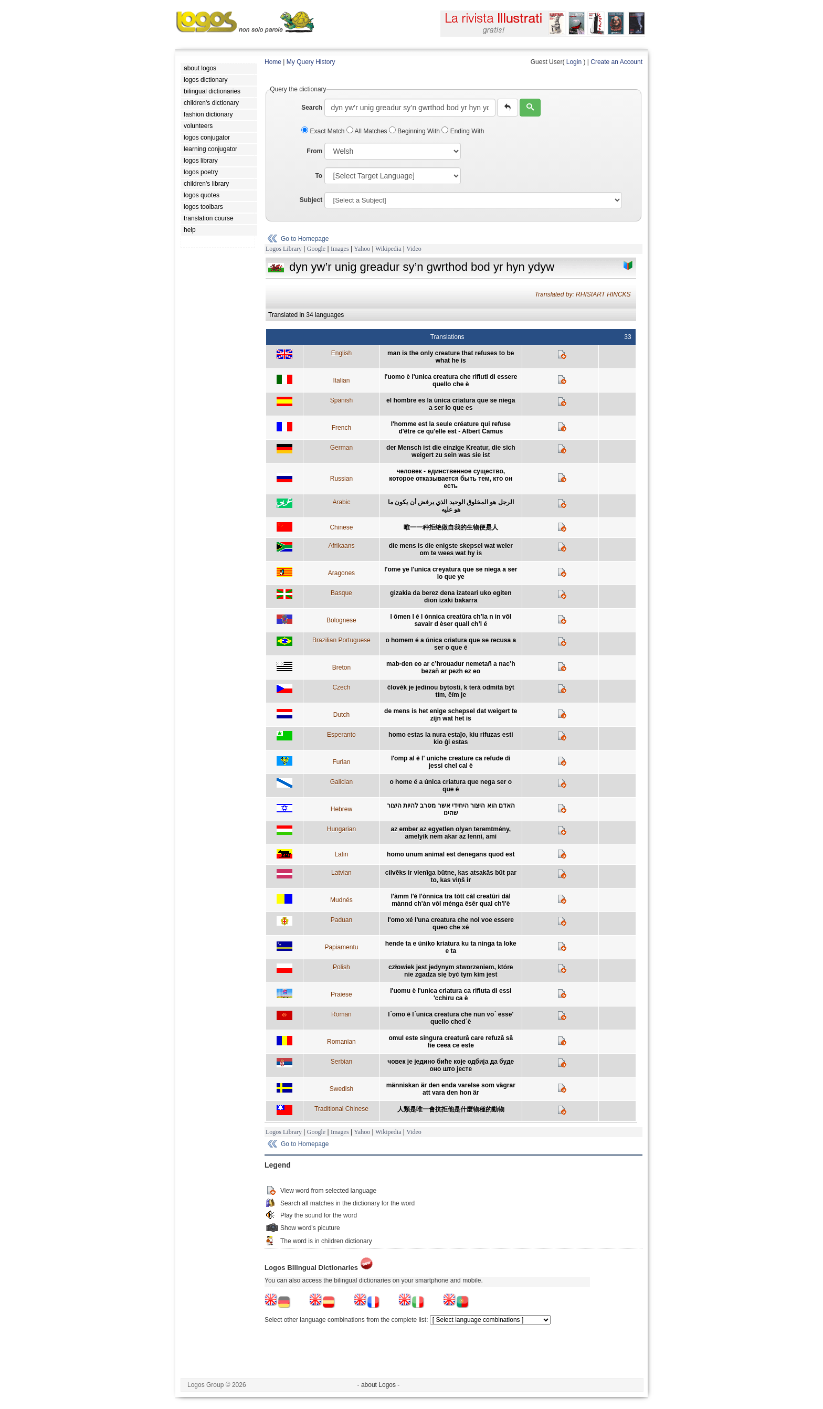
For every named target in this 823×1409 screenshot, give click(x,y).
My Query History (311, 62)
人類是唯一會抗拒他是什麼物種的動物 (450, 1109)
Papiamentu (341, 947)
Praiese (341, 994)
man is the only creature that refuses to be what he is (450, 356)
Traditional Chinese (341, 1109)
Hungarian (341, 829)
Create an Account (616, 62)
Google (316, 248)
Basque (341, 593)
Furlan (341, 762)
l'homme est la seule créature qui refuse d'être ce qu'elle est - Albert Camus (451, 427)
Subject (311, 200)
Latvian (341, 872)
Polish (341, 967)
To (318, 175)
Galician (341, 782)
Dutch (341, 714)
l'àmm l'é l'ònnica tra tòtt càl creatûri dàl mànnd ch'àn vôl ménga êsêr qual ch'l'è (451, 900)
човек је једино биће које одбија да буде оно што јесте (450, 1065)
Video (413, 248)
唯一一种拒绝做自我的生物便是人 (451, 527)
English (341, 353)
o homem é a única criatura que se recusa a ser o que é (450, 644)
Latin (341, 854)
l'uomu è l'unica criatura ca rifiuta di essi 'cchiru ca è (450, 994)
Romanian (341, 1041)
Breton (341, 667)
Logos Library (284, 248)
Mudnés (341, 900)
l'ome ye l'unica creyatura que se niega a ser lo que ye (450, 573)
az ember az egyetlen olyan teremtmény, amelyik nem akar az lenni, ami (451, 832)
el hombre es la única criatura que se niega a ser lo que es (450, 404)
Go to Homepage (305, 238)
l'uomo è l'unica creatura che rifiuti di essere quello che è (450, 380)
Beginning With (415, 131)
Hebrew (341, 809)
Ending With (462, 131)
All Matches (367, 131)
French (341, 427)
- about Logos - (378, 1385)
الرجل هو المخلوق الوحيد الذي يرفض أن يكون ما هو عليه (451, 506)
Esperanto (341, 734)
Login (574, 62)
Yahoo (362, 248)
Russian (341, 478)
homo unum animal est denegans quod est (450, 854)
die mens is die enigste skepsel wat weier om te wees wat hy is (451, 549)
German (341, 447)
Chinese (341, 527)
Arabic (341, 502)
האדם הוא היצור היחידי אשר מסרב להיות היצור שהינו (451, 809)
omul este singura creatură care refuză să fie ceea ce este (450, 1041)
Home (273, 62)
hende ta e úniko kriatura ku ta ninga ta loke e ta (450, 947)
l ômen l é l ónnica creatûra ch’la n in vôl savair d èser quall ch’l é (450, 620)
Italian (341, 380)
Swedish (341, 1089)
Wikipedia (388, 248)
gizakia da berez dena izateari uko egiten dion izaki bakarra (450, 596)
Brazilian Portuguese (341, 640)
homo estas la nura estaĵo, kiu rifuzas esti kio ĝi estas (450, 738)
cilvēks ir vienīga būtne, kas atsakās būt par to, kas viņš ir (450, 876)
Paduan (341, 920)
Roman (341, 1014)
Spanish (341, 400)
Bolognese (341, 620)
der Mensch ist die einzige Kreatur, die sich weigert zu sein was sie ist (450, 451)
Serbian (341, 1061)
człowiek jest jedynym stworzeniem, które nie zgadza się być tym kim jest (450, 970)
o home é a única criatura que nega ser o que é (450, 785)
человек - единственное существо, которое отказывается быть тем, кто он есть (450, 479)
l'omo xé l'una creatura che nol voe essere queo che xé (451, 923)
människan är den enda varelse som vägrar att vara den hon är (450, 1089)
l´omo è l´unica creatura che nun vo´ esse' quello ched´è (450, 1018)
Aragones (341, 573)
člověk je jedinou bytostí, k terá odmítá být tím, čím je (450, 691)
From (314, 151)
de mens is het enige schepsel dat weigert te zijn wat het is (450, 714)
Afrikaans (341, 545)
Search (311, 107)
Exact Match (323, 131)
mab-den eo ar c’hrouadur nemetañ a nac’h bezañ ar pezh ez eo (450, 667)
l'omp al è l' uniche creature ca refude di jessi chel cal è (451, 762)
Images (340, 248)
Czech (341, 687)
